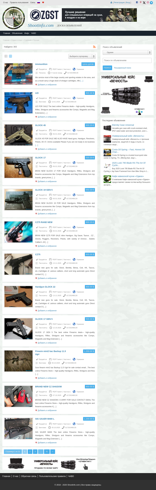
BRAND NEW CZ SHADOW (48, 386)
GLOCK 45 (40, 125)
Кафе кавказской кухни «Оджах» (128, 176)
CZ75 (37, 254)
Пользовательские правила (52, 476)
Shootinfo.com (41, 25)
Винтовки (42, 102)
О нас (5, 2)
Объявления (17, 33)
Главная (6, 33)
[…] (81, 81)
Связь (32, 2)
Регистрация (119, 2)
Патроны (42, 73)
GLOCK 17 (40, 157)
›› (52, 452)
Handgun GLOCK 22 (45, 287)
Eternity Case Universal (123, 125)
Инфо (26, 33)
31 (47, 452)
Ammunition (41, 64)
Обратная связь (28, 476)
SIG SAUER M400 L (44, 419)
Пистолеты (43, 134)
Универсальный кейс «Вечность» (128, 136)
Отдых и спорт (16, 40)
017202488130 (72, 73)
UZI (37, 93)
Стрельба (27, 40)
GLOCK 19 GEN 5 (44, 190)
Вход (128, 2)
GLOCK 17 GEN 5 (44, 319)
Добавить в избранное (47, 85)
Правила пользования (19, 2)
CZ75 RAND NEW (43, 222)
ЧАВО (33, 33)
